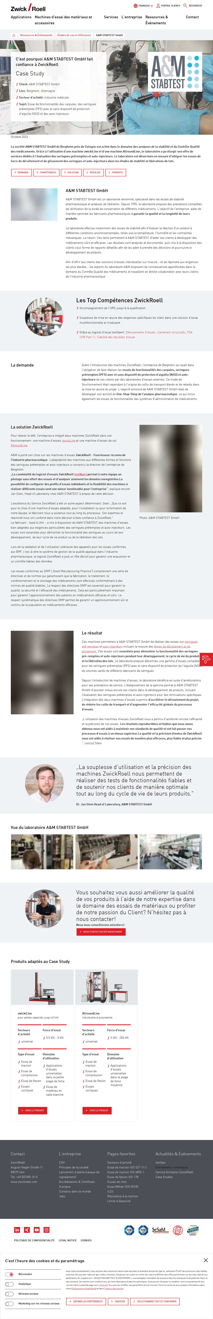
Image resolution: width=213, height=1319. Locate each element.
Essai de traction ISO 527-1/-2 (127, 1167)
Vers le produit (34, 1110)
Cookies (86, 1240)
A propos (65, 1186)
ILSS (110, 1191)
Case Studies (164, 1177)
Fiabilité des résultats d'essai (116, 337)
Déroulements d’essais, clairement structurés (155, 332)
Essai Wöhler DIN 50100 (122, 1186)
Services (111, 17)
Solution (73, 172)
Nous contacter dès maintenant (102, 932)
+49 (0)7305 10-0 (26, 1177)
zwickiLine (69, 440)
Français (144, 6)
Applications (21, 17)
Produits (117, 172)
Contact (192, 17)
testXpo (160, 1162)
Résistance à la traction (122, 1196)
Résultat (95, 172)
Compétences (48, 172)
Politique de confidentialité (34, 1240)
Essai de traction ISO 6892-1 (125, 1172)
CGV (62, 1162)
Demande (23, 172)
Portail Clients (170, 6)
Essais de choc (117, 1181)
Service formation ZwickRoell (174, 1172)
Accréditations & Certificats (77, 1181)
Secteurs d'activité (119, 1162)
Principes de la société (73, 1167)
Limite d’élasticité (118, 1201)
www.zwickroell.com (24, 1181)
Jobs (62, 1196)
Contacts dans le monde (75, 1191)
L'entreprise (131, 17)
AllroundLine (19, 445)
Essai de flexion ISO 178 (122, 1177)
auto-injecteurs (113, 646)
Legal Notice (68, 1240)
